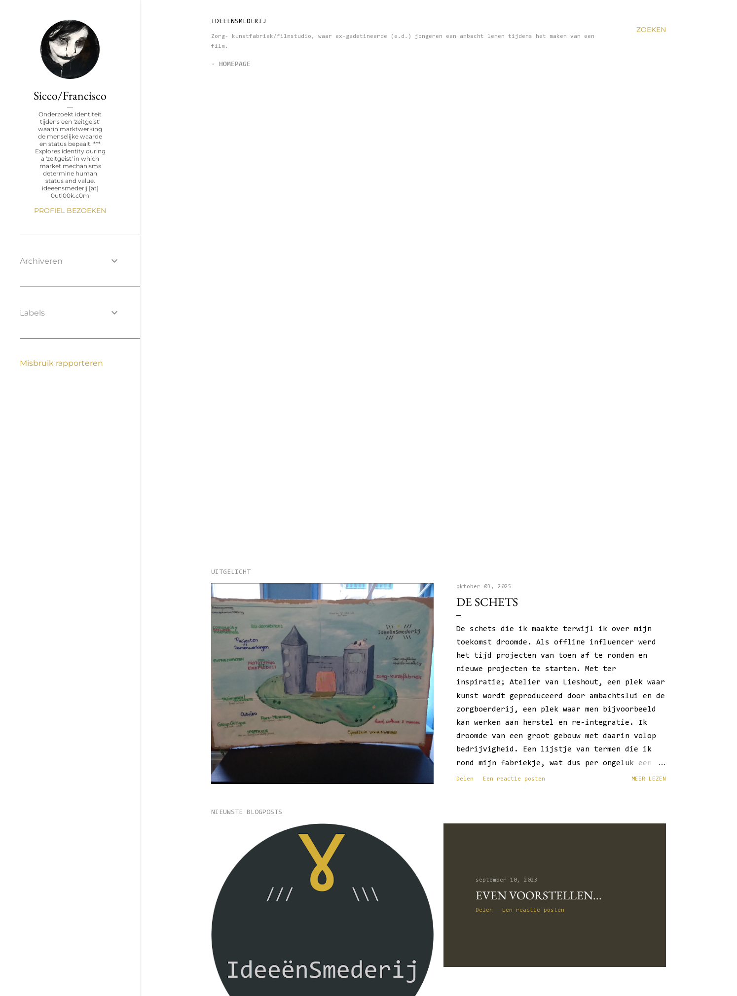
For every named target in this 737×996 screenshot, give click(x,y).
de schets (487, 601)
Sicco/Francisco (70, 95)
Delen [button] (465, 779)
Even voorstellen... (539, 895)
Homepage (235, 64)
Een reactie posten (514, 779)
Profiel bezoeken (70, 210)
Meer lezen (648, 779)
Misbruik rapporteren (61, 363)
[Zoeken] (651, 29)
